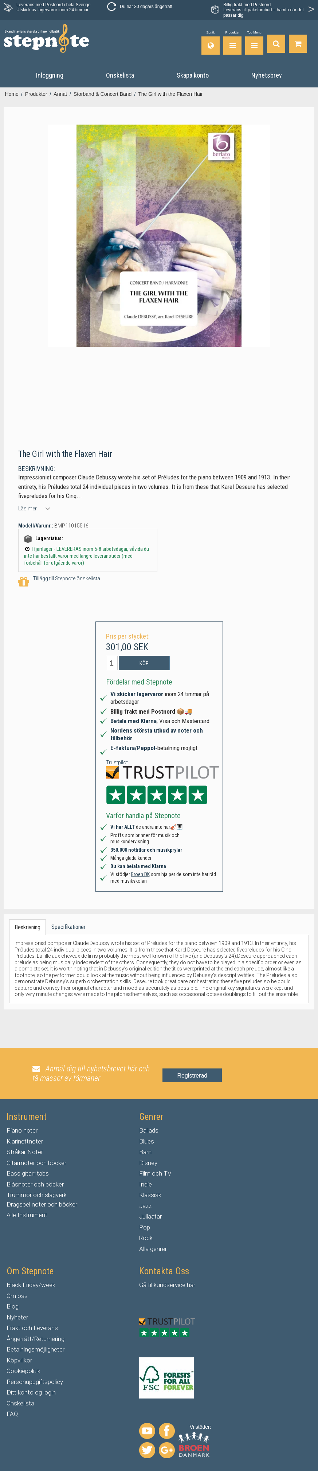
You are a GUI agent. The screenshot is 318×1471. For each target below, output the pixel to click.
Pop (144, 1227)
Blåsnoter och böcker (35, 1184)
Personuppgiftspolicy (35, 1381)
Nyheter (17, 1317)
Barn (145, 1152)
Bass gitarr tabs (28, 1173)
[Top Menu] (254, 43)
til (150, 1284)
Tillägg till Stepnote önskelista (59, 582)
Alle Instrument (27, 1215)
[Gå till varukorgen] (298, 43)
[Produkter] (232, 43)
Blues (146, 1141)
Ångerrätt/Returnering (35, 1338)
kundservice (169, 1284)
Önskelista (20, 1403)
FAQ (12, 1413)
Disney (148, 1162)
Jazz (145, 1205)
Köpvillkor (19, 1360)
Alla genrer (153, 1248)
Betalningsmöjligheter (35, 1349)
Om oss (17, 1295)
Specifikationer (68, 926)
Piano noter (22, 1130)
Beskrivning (27, 927)
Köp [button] (144, 663)
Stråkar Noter (25, 1152)
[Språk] (210, 43)
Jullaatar (150, 1216)
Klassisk (150, 1195)
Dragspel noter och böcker (42, 1204)
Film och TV (155, 1173)
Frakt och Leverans (32, 1327)
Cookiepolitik (23, 1370)
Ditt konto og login (31, 1392)
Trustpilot (117, 762)
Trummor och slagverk (37, 1195)
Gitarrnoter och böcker (36, 1162)
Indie (145, 1184)
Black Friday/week (31, 1284)
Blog (13, 1306)
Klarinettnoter (25, 1141)
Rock (146, 1237)
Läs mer (27, 508)
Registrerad (192, 1075)
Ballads (148, 1130)
